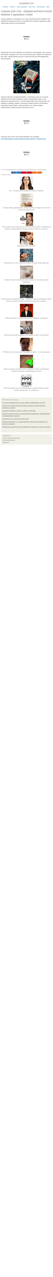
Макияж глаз (26, 3)
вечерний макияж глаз (32, 169)
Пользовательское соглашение (13, 437)
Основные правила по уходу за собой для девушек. (19, 410)
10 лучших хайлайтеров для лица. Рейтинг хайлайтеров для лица (23, 402)
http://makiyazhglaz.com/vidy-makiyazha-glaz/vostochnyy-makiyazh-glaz (23, 139)
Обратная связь (6, 442)
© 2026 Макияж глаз (7, 435)
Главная (5, 6)
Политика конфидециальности (9, 440)
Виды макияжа (22, 6)
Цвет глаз (32, 6)
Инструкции (41, 6)
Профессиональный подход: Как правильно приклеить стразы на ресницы (26, 427)
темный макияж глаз (41, 169)
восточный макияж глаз (11, 169)
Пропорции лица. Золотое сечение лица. (15, 419)
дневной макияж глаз (21, 169)
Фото (48, 6)
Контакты (4, 437)
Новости (12, 6)
